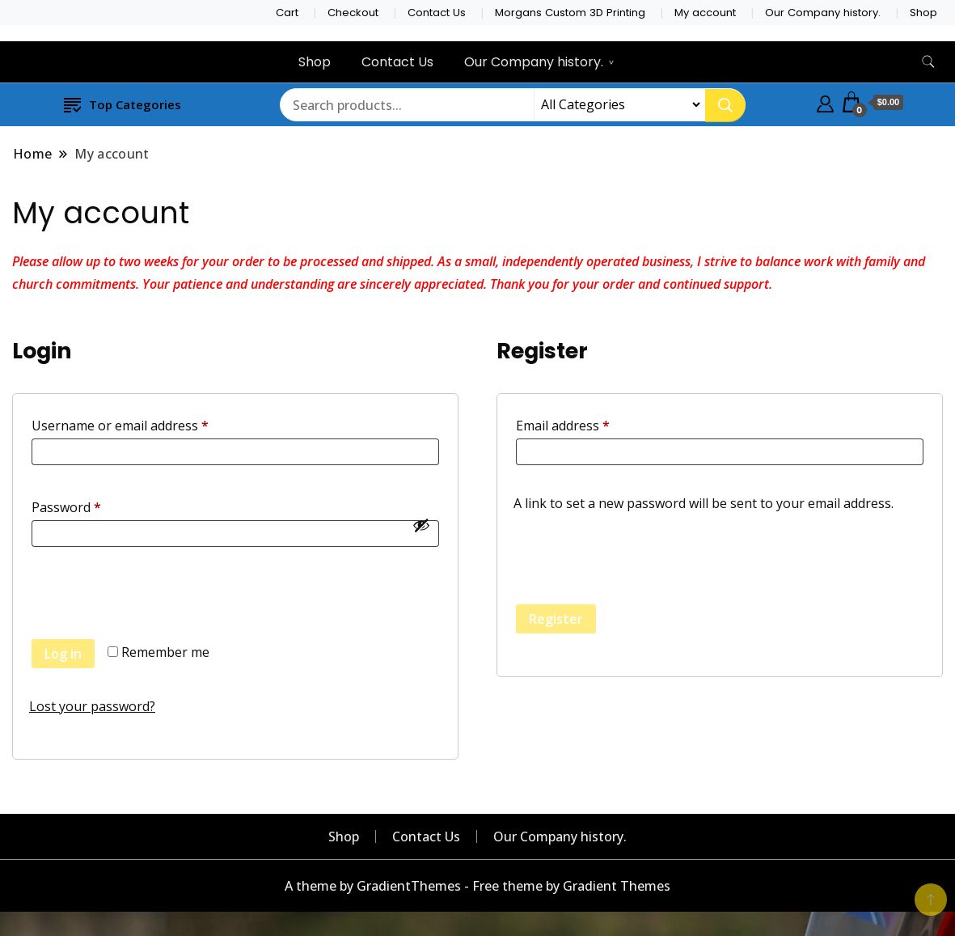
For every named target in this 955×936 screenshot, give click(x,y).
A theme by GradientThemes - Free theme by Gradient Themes (477, 886)
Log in (63, 654)
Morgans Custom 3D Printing (570, 12)
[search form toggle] (928, 62)
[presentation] (152, 605)
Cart (287, 12)
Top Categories (122, 103)
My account (705, 12)
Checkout (352, 12)
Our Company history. (823, 12)
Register (556, 619)
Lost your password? (92, 706)
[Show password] (421, 525)
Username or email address (147, 423)
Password (93, 505)
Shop (923, 12)
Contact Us (437, 12)
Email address (589, 423)
